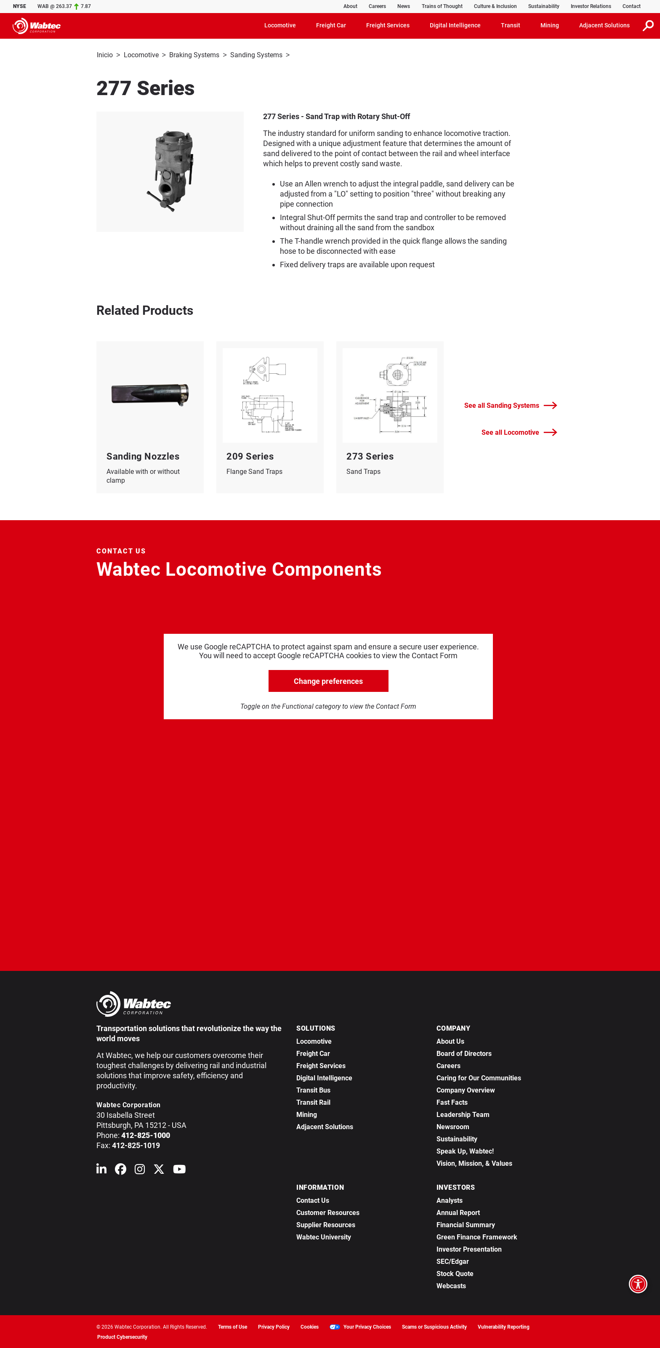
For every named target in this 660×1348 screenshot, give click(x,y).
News (403, 6)
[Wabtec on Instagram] (140, 1170)
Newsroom (452, 1126)
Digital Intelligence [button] (455, 25)
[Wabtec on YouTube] (179, 1170)
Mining (306, 1114)
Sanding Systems (256, 55)
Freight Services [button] (388, 25)
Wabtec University (323, 1236)
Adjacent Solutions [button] (604, 25)
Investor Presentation (469, 1248)
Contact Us (312, 1200)
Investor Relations (591, 6)
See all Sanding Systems (510, 404)
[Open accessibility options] (638, 1284)
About (350, 6)
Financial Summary (465, 1224)
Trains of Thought (442, 6)
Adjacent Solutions (324, 1126)
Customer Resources (327, 1212)
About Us (450, 1041)
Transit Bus (313, 1089)
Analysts (449, 1200)
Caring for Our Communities (478, 1077)
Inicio (105, 55)
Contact (632, 6)
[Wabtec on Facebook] (120, 1170)
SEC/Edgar (452, 1261)
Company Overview (465, 1089)
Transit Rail (313, 1102)
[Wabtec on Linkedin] (101, 1170)
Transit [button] (510, 25)
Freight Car (313, 1053)
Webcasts (451, 1285)
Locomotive (141, 55)
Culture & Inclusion (495, 6)
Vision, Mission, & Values (474, 1163)
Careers (377, 6)
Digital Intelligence (324, 1077)
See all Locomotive (519, 431)
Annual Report (458, 1212)
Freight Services (321, 1065)
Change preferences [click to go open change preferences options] (328, 680)
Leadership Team (463, 1114)
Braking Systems (194, 55)
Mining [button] (549, 25)
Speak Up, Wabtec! (465, 1150)
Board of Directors (464, 1053)
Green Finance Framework (476, 1236)
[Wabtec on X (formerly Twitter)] (159, 1170)
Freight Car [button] (331, 25)
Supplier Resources (325, 1224)
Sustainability (543, 6)
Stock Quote (455, 1273)
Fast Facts (452, 1102)
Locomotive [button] (280, 25)
